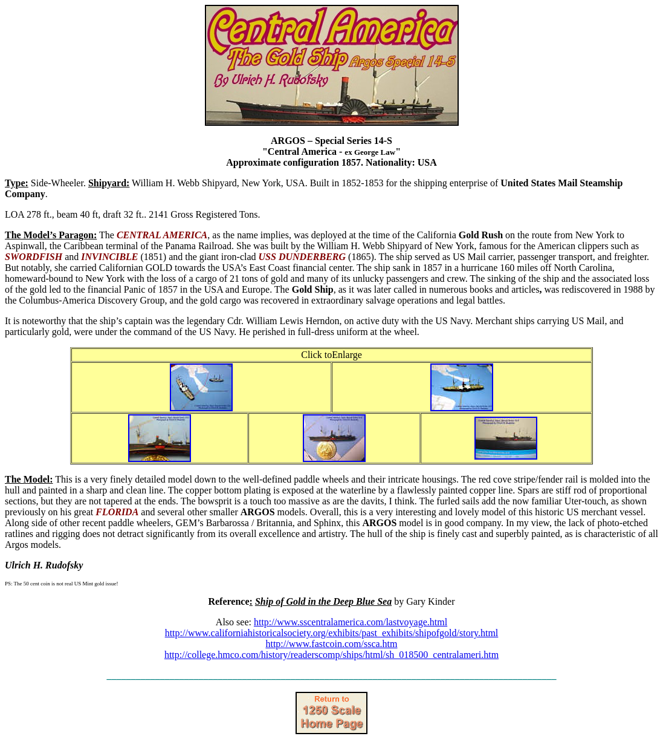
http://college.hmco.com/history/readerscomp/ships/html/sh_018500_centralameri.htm (331, 654)
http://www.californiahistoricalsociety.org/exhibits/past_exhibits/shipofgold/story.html (332, 633)
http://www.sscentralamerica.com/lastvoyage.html (350, 622)
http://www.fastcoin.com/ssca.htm (331, 644)
